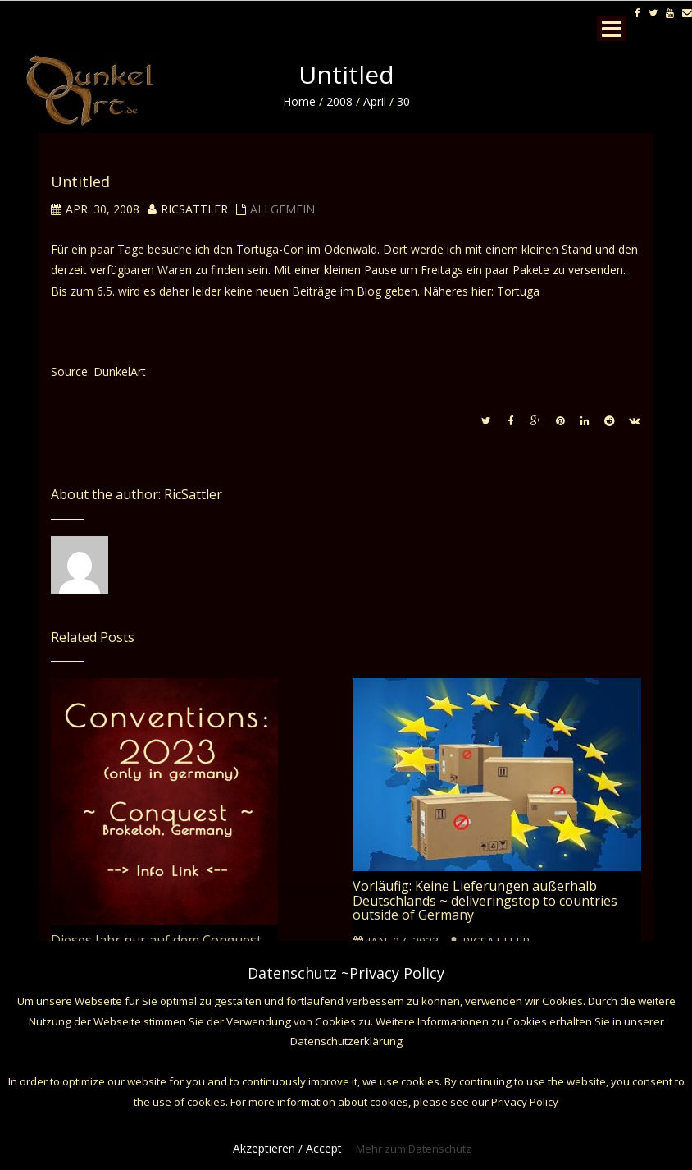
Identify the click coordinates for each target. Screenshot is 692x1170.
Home (299, 101)
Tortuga (518, 291)
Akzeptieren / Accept (287, 1148)
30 (403, 101)
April (374, 101)
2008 (339, 101)
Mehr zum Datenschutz (413, 1148)
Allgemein (282, 209)
